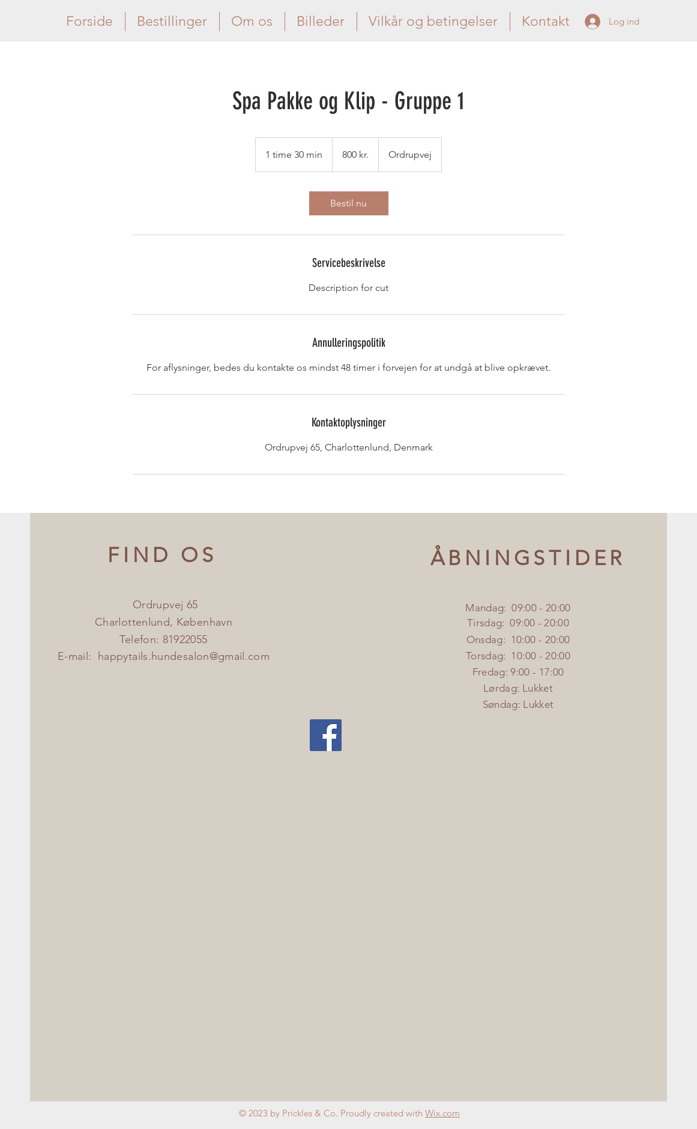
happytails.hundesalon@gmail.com (184, 656)
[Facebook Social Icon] (326, 735)
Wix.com (442, 1113)
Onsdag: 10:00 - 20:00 (518, 639)
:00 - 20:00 (545, 623)
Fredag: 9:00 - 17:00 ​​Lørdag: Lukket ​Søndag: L (518, 688)
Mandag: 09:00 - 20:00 (517, 608)
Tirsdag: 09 (494, 623)
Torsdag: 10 (494, 656)
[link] (348, 203)
